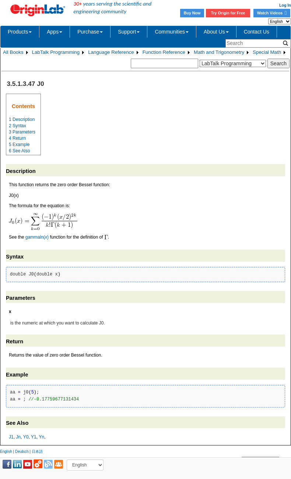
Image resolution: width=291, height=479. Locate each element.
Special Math (267, 52)
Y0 (26, 437)
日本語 (37, 452)
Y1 (33, 437)
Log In (285, 5)
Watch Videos (272, 13)
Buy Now (192, 13)
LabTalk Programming (56, 52)
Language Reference (111, 52)
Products (20, 32)
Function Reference (164, 52)
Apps (54, 32)
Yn (41, 437)
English (6, 452)
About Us (216, 32)
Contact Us (256, 32)
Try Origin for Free (228, 13)
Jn (18, 437)
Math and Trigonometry (219, 52)
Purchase (90, 32)
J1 (11, 437)
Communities (172, 32)
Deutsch (22, 452)
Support (129, 32)
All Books (13, 52)
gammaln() (37, 237)
